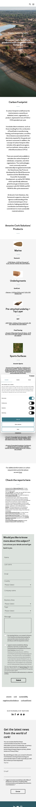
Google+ (20, 714)
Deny (18, 429)
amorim (9, 697)
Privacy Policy (24, 667)
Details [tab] (18, 379)
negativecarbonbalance (11, 700)
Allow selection (18, 424)
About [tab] (29, 379)
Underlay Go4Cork (14, 488)
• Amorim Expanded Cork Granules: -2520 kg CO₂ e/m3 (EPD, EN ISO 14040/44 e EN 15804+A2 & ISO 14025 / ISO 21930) (18, 438)
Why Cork (18, 50)
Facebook (15, 714)
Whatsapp (23, 714)
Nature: (18, 293)
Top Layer (9, 492)
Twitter (18, 714)
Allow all (18, 419)
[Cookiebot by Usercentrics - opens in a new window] (26, 376)
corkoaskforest (26, 700)
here (20, 472)
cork (15, 697)
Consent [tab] (6, 379)
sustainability (23, 697)
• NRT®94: (18, 323)
